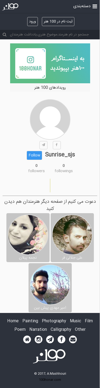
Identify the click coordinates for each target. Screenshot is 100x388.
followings (64, 171)
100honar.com (50, 379)
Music (75, 321)
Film (89, 321)
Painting (30, 321)
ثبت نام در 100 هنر (58, 21)
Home (13, 321)
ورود (32, 21)
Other (80, 330)
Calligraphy (61, 330)
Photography (54, 321)
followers (36, 171)
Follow (34, 155)
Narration (38, 330)
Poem (20, 330)
